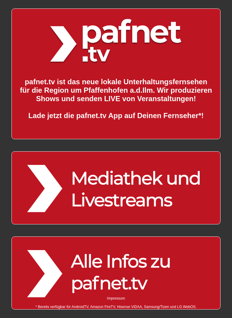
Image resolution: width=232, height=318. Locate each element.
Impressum (116, 298)
